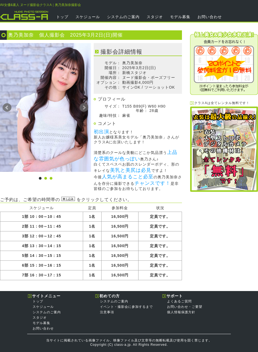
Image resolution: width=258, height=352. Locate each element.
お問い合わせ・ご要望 (184, 307)
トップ (62, 17)
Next (84, 107)
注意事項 (107, 312)
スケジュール (87, 17)
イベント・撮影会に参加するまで (126, 307)
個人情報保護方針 (181, 312)
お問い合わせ (209, 17)
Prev (7, 107)
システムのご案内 (123, 17)
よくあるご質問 (179, 301)
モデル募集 (180, 17)
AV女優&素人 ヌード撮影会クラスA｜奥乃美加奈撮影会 (40, 5)
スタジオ (155, 17)
